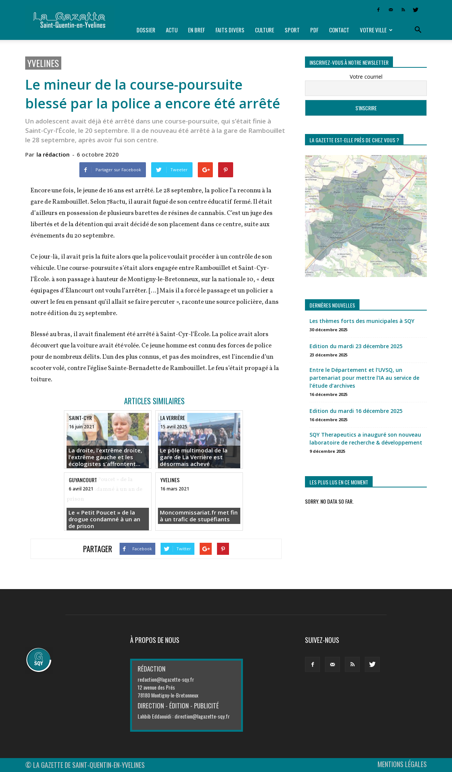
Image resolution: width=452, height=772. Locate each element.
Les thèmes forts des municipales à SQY (361, 320)
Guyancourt (83, 480)
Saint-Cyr (80, 418)
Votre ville (376, 30)
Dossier (146, 30)
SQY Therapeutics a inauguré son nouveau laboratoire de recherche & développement (365, 438)
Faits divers (229, 30)
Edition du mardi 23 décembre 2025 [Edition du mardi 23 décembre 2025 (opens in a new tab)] (355, 346)
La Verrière (172, 418)
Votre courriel (366, 76)
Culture (264, 30)
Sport (292, 30)
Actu (171, 30)
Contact (339, 30)
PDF (314, 30)
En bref (196, 30)
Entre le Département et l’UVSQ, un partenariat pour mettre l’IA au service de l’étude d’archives (364, 377)
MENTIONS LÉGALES (402, 764)
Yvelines (43, 63)
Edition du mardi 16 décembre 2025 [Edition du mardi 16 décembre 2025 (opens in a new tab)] (355, 410)
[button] (418, 30)
